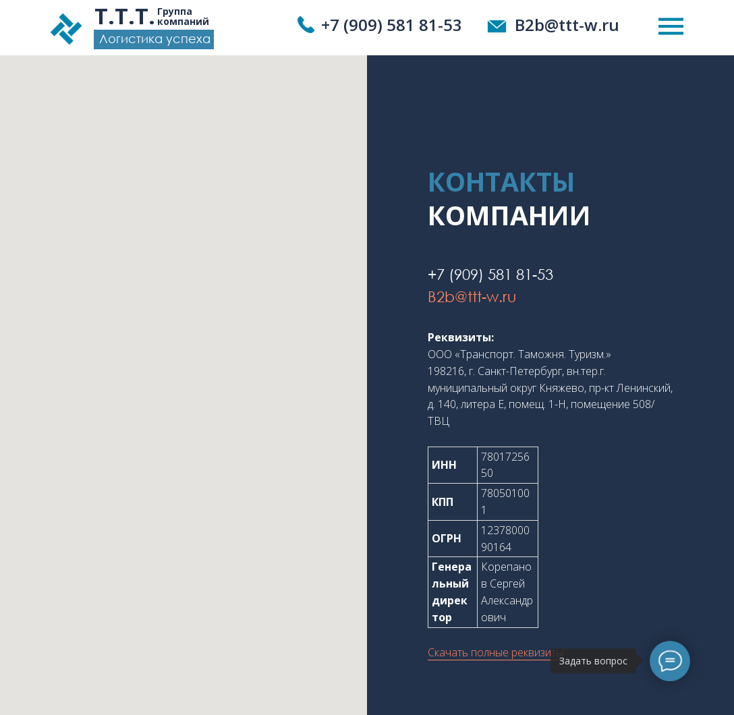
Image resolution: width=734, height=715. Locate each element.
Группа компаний (183, 16)
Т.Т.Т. (124, 16)
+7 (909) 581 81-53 (391, 24)
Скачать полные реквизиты (495, 652)
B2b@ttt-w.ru (567, 24)
